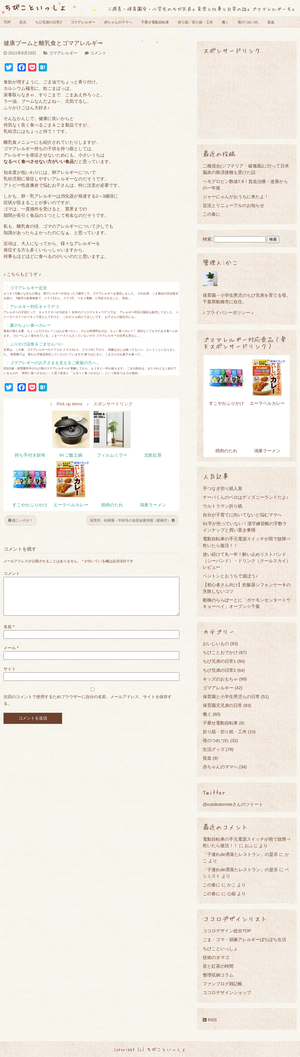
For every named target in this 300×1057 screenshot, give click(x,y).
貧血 (271, 22)
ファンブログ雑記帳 (222, 983)
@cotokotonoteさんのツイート (233, 804)
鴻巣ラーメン (153, 505)
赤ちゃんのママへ (118, 22)
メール (11, 654)
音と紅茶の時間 (218, 966)
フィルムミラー (112, 455)
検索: (208, 239)
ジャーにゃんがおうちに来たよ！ (236, 196)
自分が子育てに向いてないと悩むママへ (242, 514)
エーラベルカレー (70, 505)
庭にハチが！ (20, 520)
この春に (211, 214)
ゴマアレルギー (83, 22)
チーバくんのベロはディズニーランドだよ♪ (246, 497)
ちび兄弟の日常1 (219, 661)
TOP (7, 22)
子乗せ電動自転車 (155, 22)
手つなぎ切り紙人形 (222, 488)
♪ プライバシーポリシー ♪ (228, 312)
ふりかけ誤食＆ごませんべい (36, 344)
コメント (98, 53)
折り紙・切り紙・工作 (195, 22)
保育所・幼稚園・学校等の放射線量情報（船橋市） (132, 520)
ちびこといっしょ (35, 7)
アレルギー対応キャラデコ (34, 306)
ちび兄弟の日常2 (48, 22)
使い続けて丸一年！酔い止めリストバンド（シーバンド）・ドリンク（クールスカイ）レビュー (247, 561)
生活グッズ (214, 749)
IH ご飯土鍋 (71, 455)
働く (225, 22)
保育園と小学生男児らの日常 (231, 696)
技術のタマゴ (216, 957)
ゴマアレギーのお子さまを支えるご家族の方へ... (55, 362)
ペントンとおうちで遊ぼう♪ (230, 575)
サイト (10, 676)
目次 (22, 22)
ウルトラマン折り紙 (222, 505)
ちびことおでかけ (220, 652)
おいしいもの (216, 643)
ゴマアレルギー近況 (28, 287)
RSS (210, 1019)
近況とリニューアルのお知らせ (233, 205)
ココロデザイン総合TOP (227, 930)
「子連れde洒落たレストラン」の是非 (240, 854)
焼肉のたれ (112, 505)
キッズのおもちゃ (220, 678)
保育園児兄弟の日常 (222, 705)
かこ (231, 884)
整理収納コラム (218, 974)
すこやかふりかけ (29, 505)
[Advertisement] (247, 96)
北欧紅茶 (153, 455)
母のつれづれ (248, 22)
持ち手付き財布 (30, 455)
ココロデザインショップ (227, 992)
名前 (9, 633)
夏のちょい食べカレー (30, 325)
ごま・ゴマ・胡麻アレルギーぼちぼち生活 (244, 939)
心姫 (231, 893)
